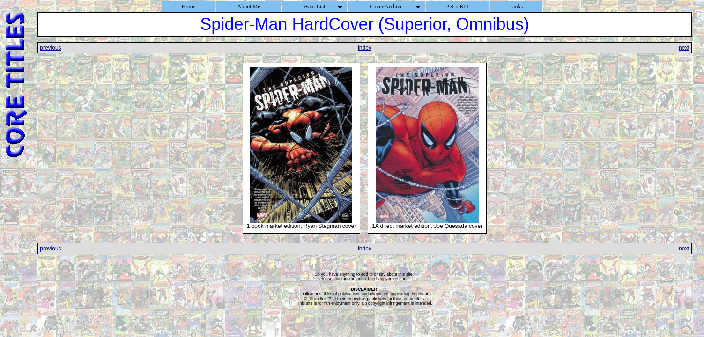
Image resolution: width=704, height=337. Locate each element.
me (352, 279)
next (684, 47)
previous (50, 47)
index (364, 47)
